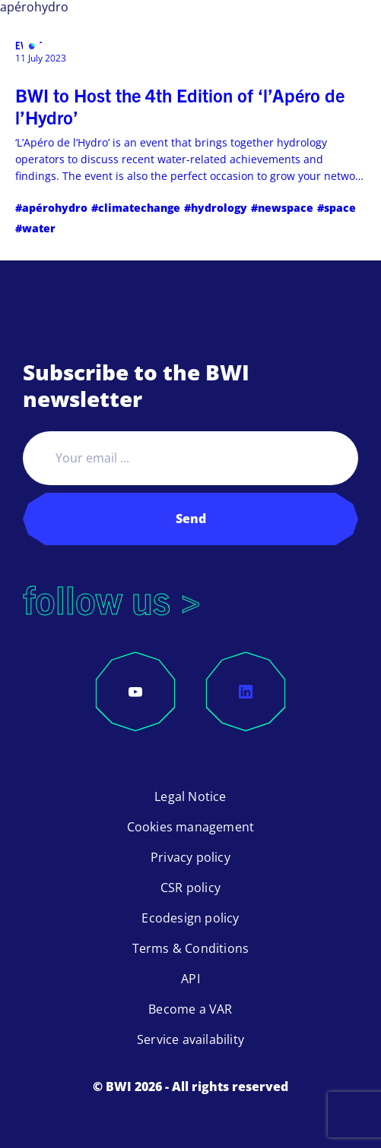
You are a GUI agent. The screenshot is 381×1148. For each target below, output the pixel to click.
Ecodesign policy (190, 918)
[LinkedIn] (245, 691)
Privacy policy (190, 857)
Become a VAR (190, 1009)
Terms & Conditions (190, 948)
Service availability (190, 1039)
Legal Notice (190, 796)
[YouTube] (135, 691)
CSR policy (190, 887)
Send (191, 518)
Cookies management (191, 826)
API (190, 978)
